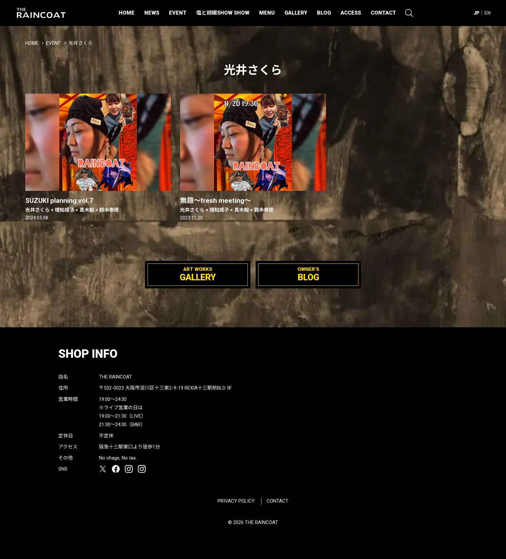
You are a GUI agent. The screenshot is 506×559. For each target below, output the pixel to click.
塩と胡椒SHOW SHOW (222, 13)
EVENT (178, 13)
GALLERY (295, 13)
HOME (127, 13)
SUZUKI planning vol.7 (98, 205)
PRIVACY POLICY (236, 501)
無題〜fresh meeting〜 (253, 205)
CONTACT (383, 13)
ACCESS (351, 13)
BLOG (324, 13)
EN (487, 13)
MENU (267, 13)
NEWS (151, 13)
